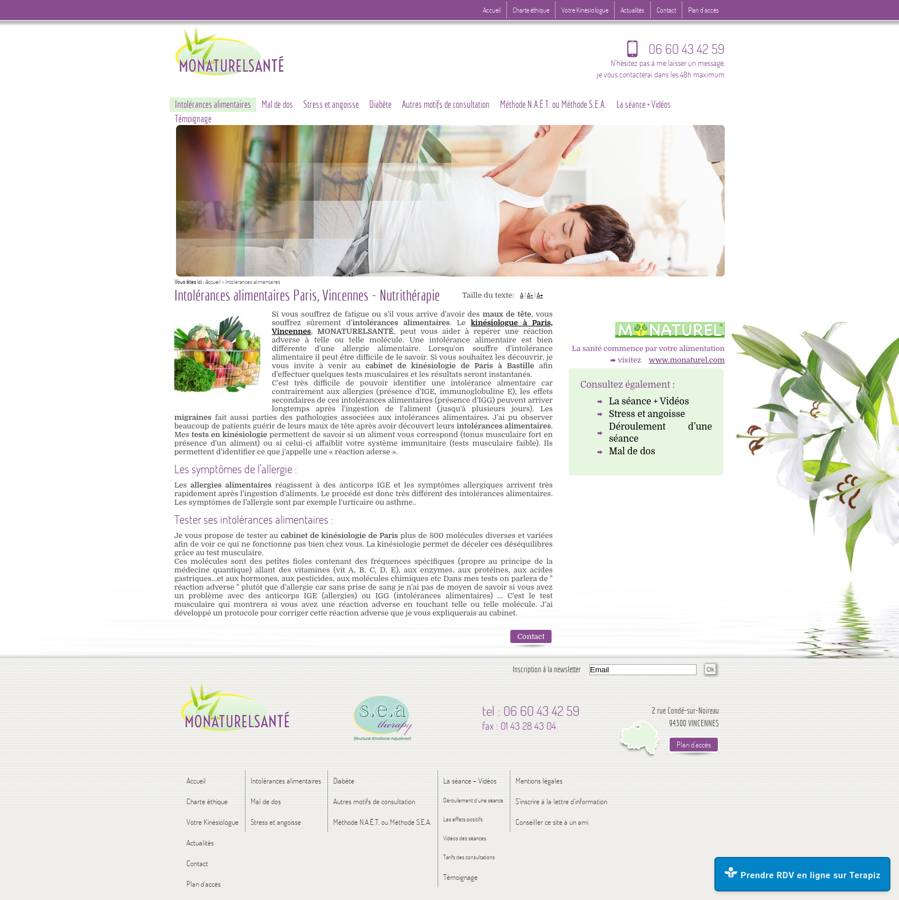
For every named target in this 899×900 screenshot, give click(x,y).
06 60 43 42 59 (676, 51)
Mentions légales (538, 780)
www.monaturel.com (687, 360)
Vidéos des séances (464, 838)
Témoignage (193, 118)
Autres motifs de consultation (446, 104)
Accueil (213, 282)
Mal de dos (632, 451)
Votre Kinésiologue (584, 10)
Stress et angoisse (647, 414)
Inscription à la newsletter (547, 669)
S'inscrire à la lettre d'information (561, 801)
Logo (251, 50)
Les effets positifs (463, 819)
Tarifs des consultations (469, 857)
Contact (531, 636)
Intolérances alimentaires (213, 104)
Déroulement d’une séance (660, 433)
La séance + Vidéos (649, 401)
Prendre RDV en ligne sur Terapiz (802, 873)
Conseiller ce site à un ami (551, 822)
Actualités (632, 10)
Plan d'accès (703, 10)
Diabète (380, 104)
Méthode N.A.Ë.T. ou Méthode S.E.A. (553, 104)
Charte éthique (531, 10)
